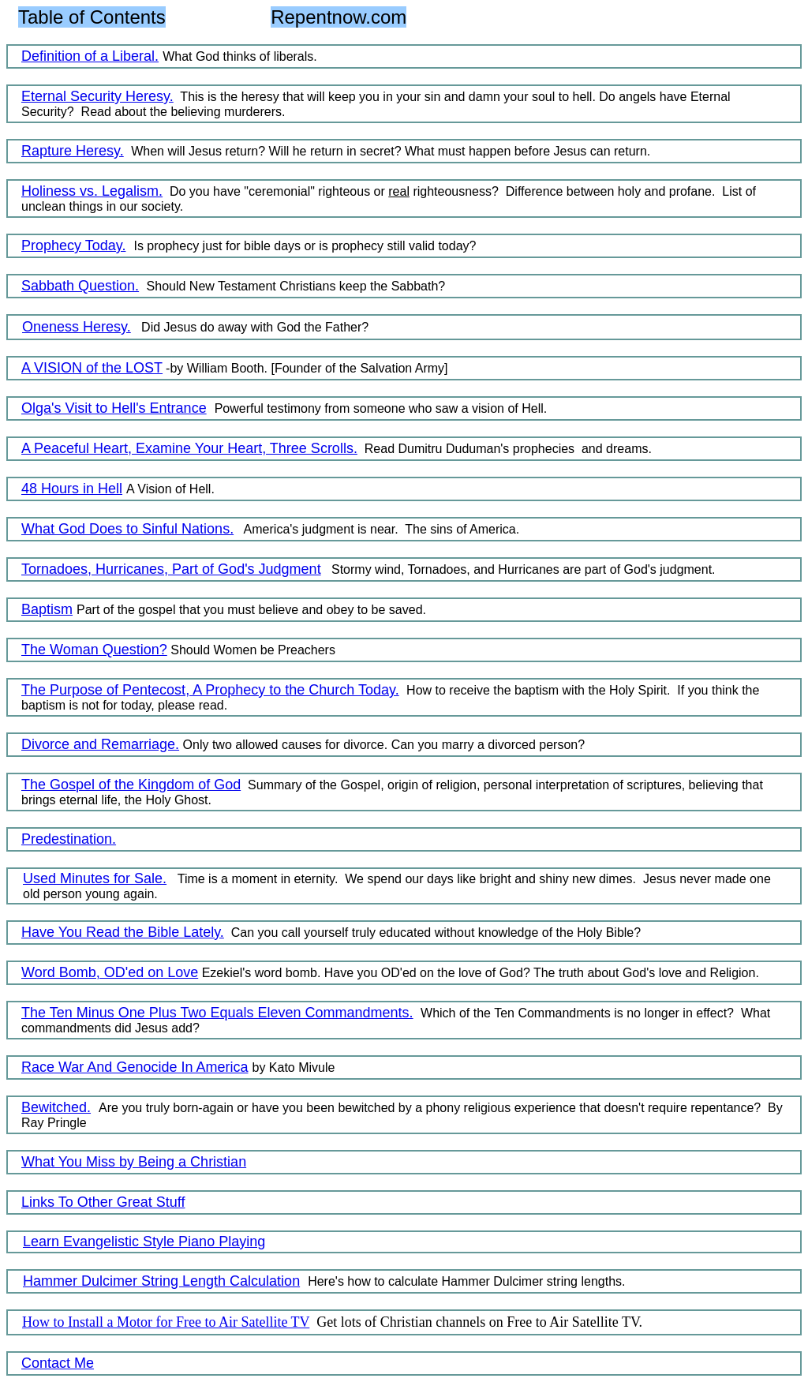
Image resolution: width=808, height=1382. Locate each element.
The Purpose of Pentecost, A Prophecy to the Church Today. (210, 690)
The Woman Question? (94, 649)
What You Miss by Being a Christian (133, 1162)
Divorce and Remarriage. (100, 744)
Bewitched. (56, 1107)
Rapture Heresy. (72, 151)
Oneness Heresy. (76, 327)
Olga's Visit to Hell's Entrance (114, 408)
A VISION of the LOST (92, 368)
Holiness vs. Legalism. (92, 191)
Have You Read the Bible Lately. (122, 932)
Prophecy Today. (73, 245)
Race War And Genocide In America (134, 1067)
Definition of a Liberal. (90, 56)
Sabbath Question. (80, 286)
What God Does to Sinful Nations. (127, 529)
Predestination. (68, 839)
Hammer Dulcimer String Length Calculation (161, 1281)
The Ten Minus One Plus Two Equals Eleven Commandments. (217, 1013)
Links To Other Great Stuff (103, 1202)
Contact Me (57, 1363)
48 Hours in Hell (71, 488)
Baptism (47, 609)
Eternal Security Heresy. (97, 96)
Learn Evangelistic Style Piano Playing (144, 1241)
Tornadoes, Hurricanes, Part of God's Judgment (171, 569)
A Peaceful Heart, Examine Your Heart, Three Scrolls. (189, 448)
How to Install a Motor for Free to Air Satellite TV (165, 1322)
